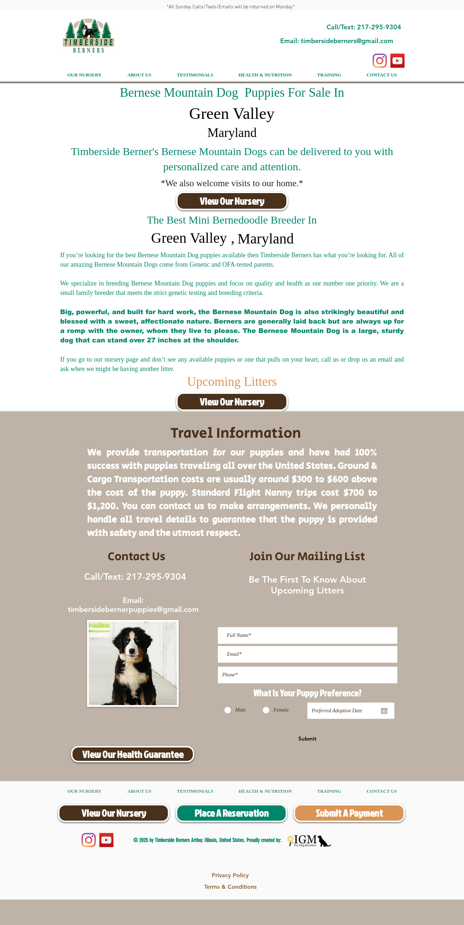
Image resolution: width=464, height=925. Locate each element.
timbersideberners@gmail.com (347, 41)
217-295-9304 (155, 576)
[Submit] (307, 738)
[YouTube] (397, 61)
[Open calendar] (384, 711)
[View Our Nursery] (232, 201)
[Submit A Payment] (349, 813)
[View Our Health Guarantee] (132, 754)
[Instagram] (380, 61)
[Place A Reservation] (231, 813)
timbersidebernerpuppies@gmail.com (133, 609)
